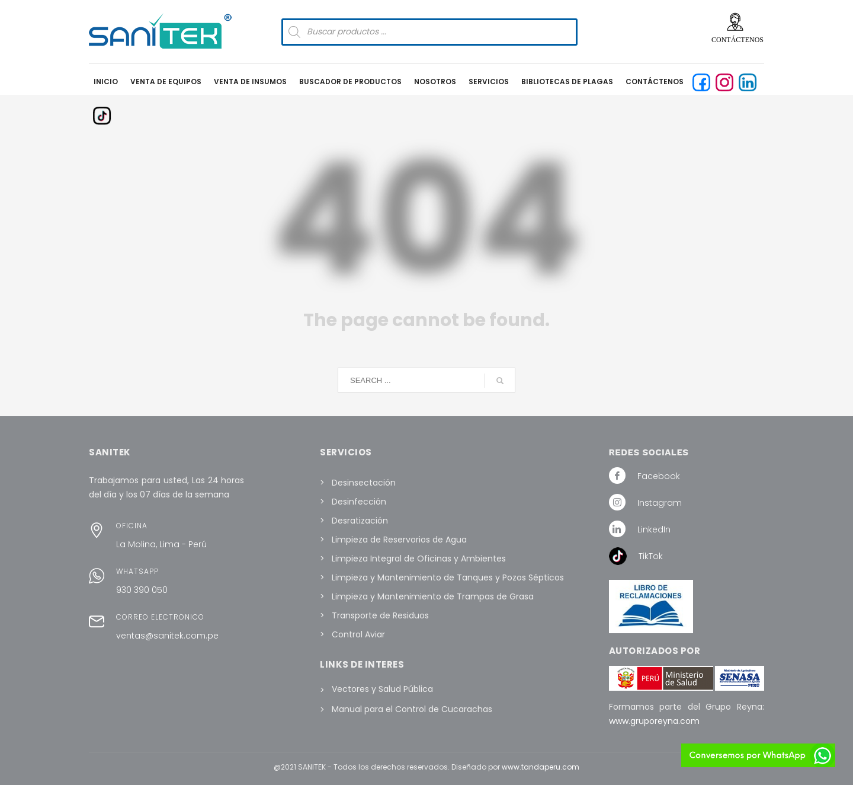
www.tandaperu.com (540, 767)
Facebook (658, 476)
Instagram (659, 503)
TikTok (651, 556)
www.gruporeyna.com (654, 721)
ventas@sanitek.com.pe (167, 636)
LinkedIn (654, 529)
